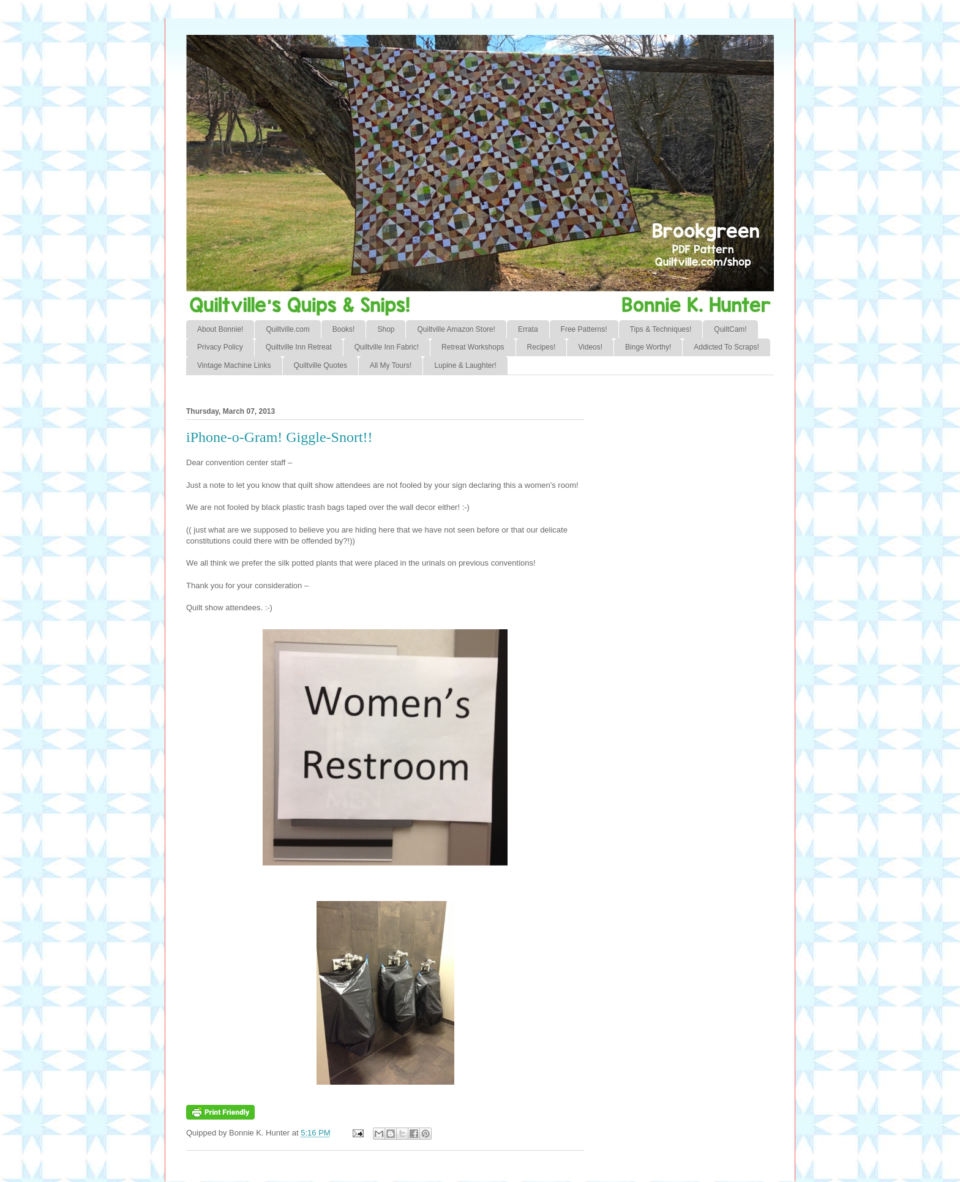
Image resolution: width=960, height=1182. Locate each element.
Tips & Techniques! (661, 329)
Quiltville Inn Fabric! (386, 347)
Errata (528, 329)
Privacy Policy (220, 347)
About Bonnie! (220, 329)
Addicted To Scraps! (726, 347)
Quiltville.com (287, 329)
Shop (385, 329)
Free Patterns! (584, 329)
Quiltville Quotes (320, 365)
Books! (343, 329)
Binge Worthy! (648, 347)
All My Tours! (390, 365)
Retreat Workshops (472, 347)
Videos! (590, 347)
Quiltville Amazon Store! (456, 329)
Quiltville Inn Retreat (299, 347)
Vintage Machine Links (234, 365)
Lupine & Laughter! (465, 365)
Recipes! (541, 347)
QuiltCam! (730, 329)
